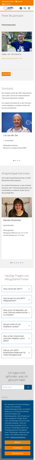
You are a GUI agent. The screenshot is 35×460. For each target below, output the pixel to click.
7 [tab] (23, 262)
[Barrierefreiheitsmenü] (21, 8)
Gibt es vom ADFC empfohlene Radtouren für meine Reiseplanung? (14, 352)
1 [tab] (14, 160)
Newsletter (6, 4)
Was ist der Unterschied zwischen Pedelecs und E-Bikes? (14, 338)
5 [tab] (19, 262)
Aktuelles (5, 397)
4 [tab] (20, 160)
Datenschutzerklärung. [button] (18, 437)
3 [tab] (18, 160)
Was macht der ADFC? (12, 289)
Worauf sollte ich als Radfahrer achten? (12, 325)
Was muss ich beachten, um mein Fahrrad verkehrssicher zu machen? (15, 312)
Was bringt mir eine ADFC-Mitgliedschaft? (14, 299)
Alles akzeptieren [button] (17, 453)
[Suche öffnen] (25, 8)
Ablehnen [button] (17, 442)
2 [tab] (16, 160)
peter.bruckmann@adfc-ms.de (12, 58)
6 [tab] (21, 262)
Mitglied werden (8, 1)
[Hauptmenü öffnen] (29, 8)
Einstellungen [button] (17, 448)
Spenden (18, 1)
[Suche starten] (28, 387)
